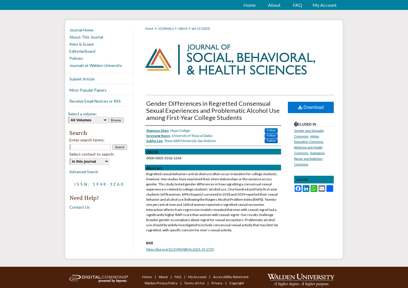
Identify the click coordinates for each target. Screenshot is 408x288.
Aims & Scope (81, 44)
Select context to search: (91, 154)
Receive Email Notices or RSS (95, 101)
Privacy (217, 283)
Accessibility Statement (230, 277)
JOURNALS (166, 28)
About (163, 277)
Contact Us (79, 207)
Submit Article (82, 79)
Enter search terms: (87, 139)
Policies (76, 58)
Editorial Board (82, 51)
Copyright (236, 283)
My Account (197, 277)
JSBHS (182, 28)
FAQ (178, 277)
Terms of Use (194, 283)
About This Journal (86, 37)
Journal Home (81, 29)
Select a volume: (82, 113)
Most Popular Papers (88, 90)
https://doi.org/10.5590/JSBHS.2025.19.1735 (180, 249)
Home (149, 28)
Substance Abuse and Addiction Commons (309, 158)
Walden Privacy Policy (161, 283)
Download (311, 107)
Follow (271, 130)
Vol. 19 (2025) (201, 28)
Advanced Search (83, 172)
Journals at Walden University (95, 65)
